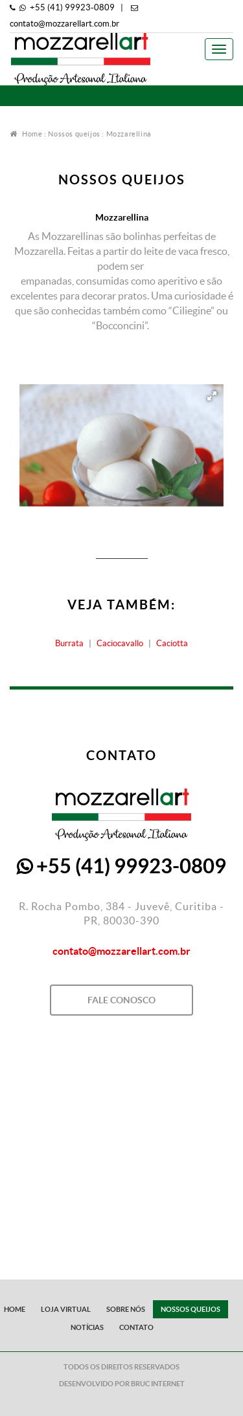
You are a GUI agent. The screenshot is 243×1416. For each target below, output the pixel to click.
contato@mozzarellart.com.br (64, 23)
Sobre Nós (125, 1309)
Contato (136, 1327)
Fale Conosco (121, 1000)
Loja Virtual (66, 1309)
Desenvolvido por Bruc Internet (122, 1384)
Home (26, 134)
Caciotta (172, 643)
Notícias (87, 1327)
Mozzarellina (129, 134)
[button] (212, 396)
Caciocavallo (120, 643)
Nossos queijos (74, 134)
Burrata (69, 643)
